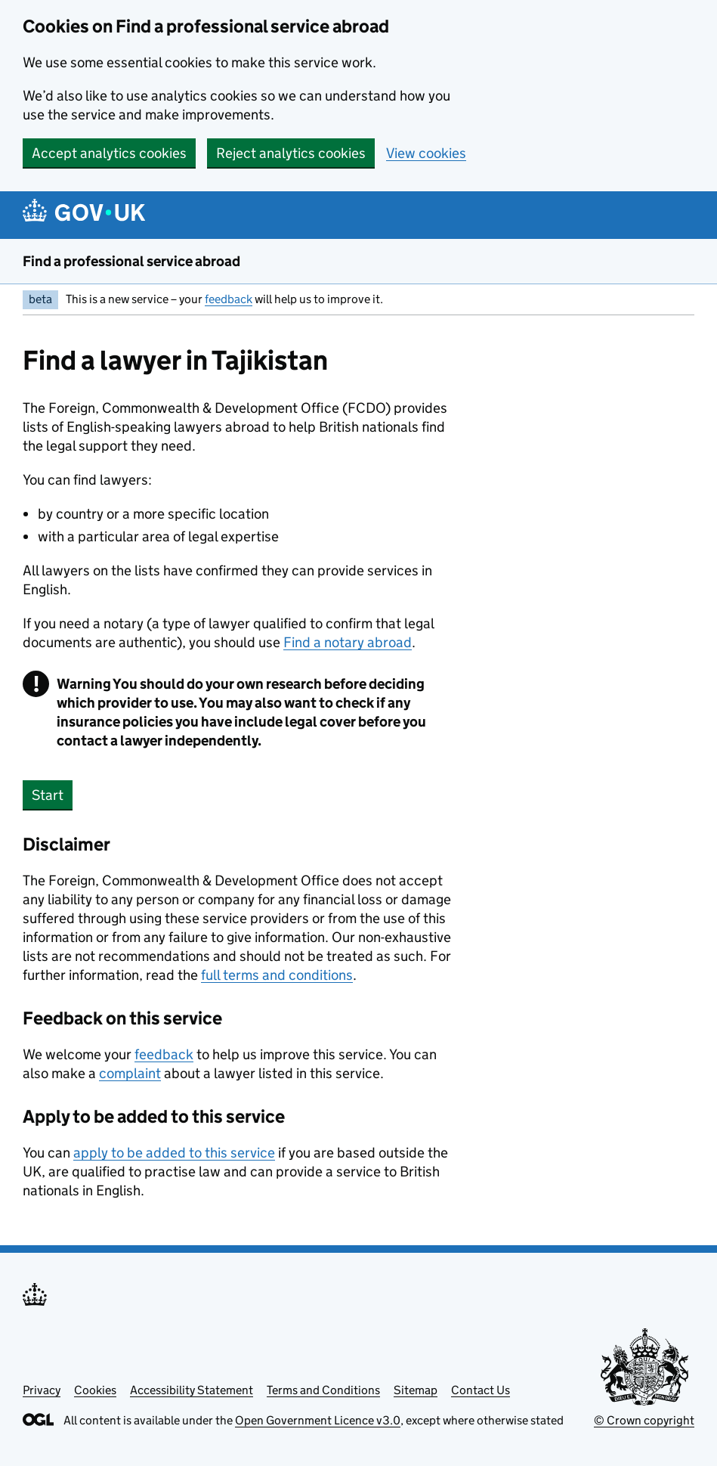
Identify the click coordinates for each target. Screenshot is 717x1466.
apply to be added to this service (174, 1152)
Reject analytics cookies (291, 153)
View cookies (426, 153)
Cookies (95, 1390)
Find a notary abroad (347, 642)
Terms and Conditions (323, 1390)
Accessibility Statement (191, 1390)
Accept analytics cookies (109, 153)
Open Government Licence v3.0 (317, 1420)
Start (47, 795)
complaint (130, 1073)
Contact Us (480, 1390)
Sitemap (415, 1390)
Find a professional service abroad (131, 261)
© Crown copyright (644, 1420)
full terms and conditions (277, 975)
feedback (228, 299)
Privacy (41, 1390)
